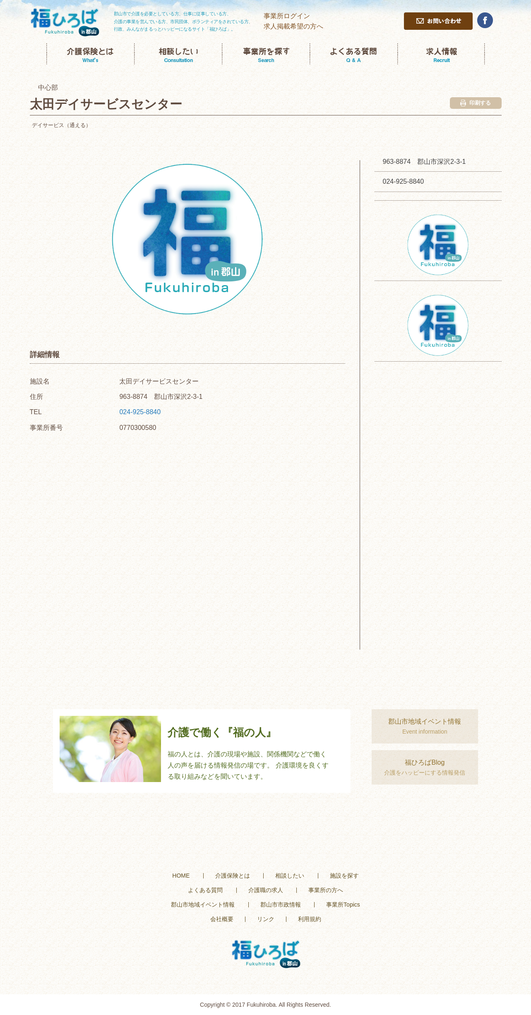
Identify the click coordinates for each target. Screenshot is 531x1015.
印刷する (475, 103)
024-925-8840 (140, 411)
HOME (181, 875)
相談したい (289, 875)
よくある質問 (205, 890)
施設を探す (344, 875)
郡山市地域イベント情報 (203, 904)
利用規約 (309, 919)
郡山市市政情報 (280, 904)
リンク (265, 919)
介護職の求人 (265, 890)
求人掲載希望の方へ (293, 26)
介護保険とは (232, 875)
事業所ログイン (287, 15)
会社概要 (221, 919)
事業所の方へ (325, 890)
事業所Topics (343, 904)
